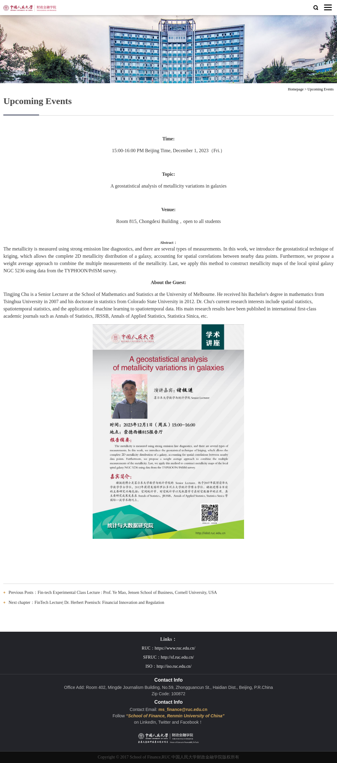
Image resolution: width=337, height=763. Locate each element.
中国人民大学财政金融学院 (196, 757)
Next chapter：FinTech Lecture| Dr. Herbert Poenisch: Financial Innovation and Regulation (86, 602)
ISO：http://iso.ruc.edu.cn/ (168, 666)
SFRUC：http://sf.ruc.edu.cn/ (168, 657)
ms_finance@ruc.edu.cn (182, 709)
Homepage (296, 89)
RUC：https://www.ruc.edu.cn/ (168, 648)
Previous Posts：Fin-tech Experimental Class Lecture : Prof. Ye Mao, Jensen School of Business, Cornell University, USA (112, 592)
